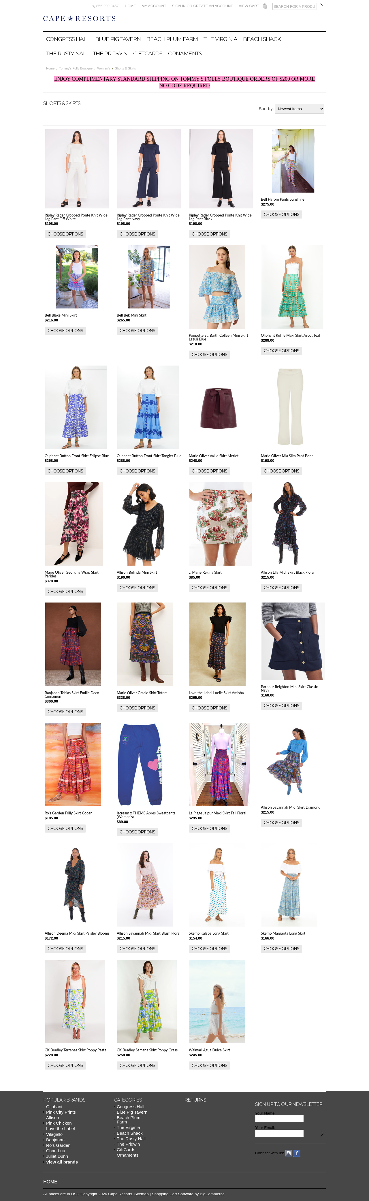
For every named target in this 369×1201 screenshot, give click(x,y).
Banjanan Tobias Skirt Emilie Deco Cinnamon (72, 694)
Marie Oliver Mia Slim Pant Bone (287, 455)
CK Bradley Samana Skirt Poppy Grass (147, 1050)
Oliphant (54, 1106)
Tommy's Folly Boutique (76, 68)
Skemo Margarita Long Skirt (283, 933)
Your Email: (265, 1127)
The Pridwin (110, 53)
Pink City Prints (61, 1112)
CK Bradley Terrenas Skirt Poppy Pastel (76, 1050)
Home (130, 6)
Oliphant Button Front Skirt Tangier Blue (149, 455)
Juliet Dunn (57, 1156)
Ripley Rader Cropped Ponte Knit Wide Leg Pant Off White (76, 217)
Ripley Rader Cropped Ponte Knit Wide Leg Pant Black (220, 217)
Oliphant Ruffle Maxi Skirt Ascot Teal (290, 335)
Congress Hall (67, 38)
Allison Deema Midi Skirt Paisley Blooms (77, 933)
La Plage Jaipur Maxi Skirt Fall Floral (217, 813)
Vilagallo (54, 1134)
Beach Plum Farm (172, 38)
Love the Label (60, 1128)
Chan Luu (55, 1150)
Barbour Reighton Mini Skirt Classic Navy (289, 688)
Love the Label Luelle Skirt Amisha (216, 692)
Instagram (288, 1153)
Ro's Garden (58, 1145)
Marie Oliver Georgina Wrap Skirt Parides (72, 574)
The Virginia (220, 38)
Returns (195, 1100)
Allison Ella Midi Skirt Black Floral (288, 572)
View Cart (249, 6)
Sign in (179, 6)
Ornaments (185, 53)
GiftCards (147, 53)
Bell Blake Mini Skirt (61, 315)
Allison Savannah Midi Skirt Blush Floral (148, 933)
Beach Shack (262, 38)
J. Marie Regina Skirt (205, 572)
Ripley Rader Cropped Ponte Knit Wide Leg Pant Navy (148, 217)
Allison (52, 1117)
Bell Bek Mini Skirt (131, 315)
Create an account (213, 6)
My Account (154, 6)
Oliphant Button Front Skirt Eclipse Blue (77, 455)
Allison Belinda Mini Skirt (137, 572)
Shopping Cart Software (172, 1194)
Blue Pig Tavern (118, 38)
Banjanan (55, 1139)
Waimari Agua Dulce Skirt (209, 1050)
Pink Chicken (59, 1123)
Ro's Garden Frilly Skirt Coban (69, 813)
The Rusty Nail (66, 53)
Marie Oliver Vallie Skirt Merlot (213, 455)
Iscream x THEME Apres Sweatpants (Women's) (146, 815)
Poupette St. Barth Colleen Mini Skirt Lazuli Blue (218, 337)
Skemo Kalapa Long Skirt (209, 933)
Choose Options (65, 234)
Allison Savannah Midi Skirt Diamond (290, 807)
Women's (103, 68)
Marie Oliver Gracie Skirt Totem (142, 692)
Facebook (297, 1153)
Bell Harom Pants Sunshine (282, 199)
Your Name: (265, 1113)
